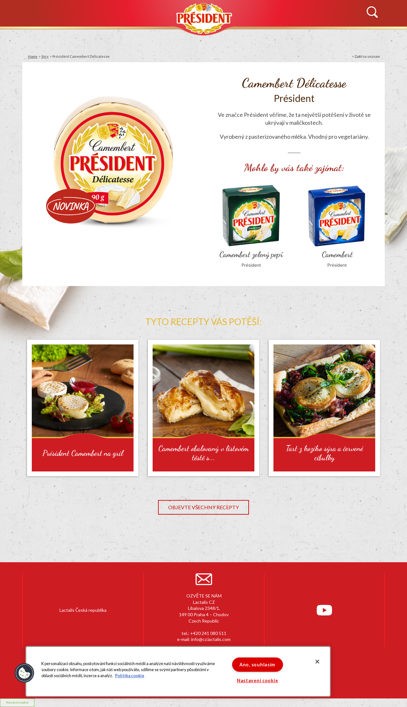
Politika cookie (129, 675)
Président (203, 18)
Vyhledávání (372, 12)
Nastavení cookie (17, 702)
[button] (24, 673)
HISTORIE (98, 37)
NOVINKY (37, 37)
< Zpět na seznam (366, 56)
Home (33, 56)
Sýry (45, 56)
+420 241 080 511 (208, 633)
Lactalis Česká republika (83, 610)
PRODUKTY (160, 37)
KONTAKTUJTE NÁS (337, 37)
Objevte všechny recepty (203, 507)
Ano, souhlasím (257, 664)
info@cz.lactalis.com (211, 639)
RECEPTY (264, 37)
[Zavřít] (317, 662)
